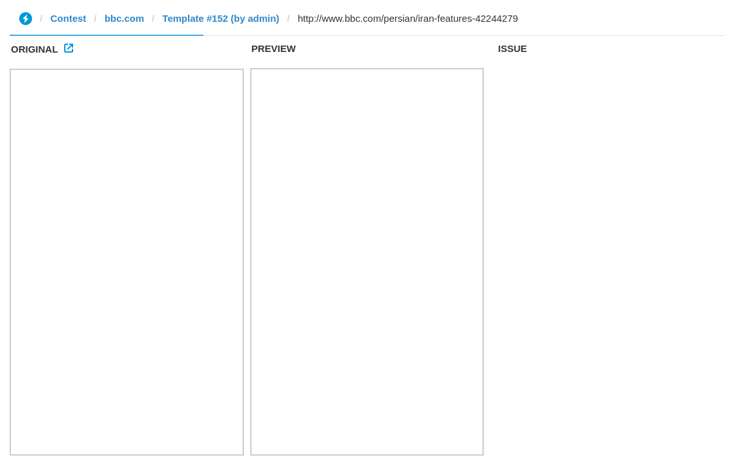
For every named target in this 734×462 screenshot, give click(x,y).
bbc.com (124, 18)
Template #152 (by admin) (220, 18)
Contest (69, 18)
